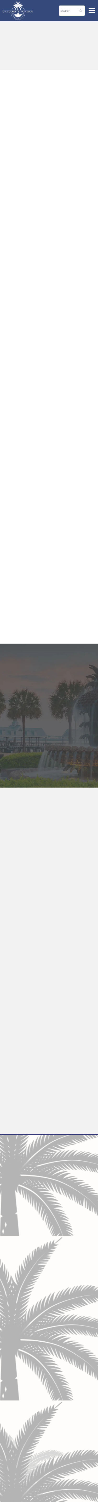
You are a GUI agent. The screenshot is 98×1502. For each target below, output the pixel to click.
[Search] (72, 10)
